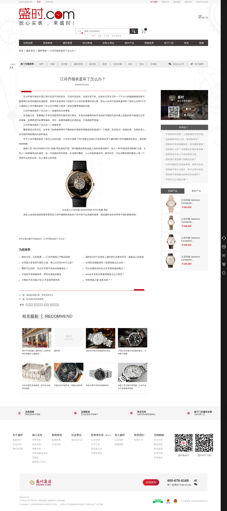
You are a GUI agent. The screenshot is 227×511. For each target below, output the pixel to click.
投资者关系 (102, 435)
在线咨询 (151, 482)
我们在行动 (76, 440)
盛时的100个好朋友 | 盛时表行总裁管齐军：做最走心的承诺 (114, 257)
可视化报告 (96, 453)
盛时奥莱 (67, 43)
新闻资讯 (57, 435)
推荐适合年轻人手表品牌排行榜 (181, 154)
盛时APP (188, 2)
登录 (39, 2)
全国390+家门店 (203, 17)
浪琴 (93, 36)
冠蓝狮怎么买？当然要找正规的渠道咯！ (185, 149)
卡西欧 (153, 64)
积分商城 (87, 43)
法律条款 (158, 457)
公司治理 (95, 440)
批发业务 (36, 444)
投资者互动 (96, 448)
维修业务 (36, 448)
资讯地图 (61, 501)
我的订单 (165, 2)
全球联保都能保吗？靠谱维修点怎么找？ (105, 262)
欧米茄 (92, 64)
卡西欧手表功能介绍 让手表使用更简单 (41, 280)
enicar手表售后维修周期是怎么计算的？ (105, 274)
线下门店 (169, 43)
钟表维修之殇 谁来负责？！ (99, 280)
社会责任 (76, 435)
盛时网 (29, 305)
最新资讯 (52, 501)
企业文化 (17, 444)
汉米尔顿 (117, 64)
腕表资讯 (30, 50)
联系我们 (139, 435)
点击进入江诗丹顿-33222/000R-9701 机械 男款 (85, 210)
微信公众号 (176, 64)
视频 (201, 43)
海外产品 (129, 43)
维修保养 (149, 43)
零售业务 (36, 440)
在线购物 (159, 435)
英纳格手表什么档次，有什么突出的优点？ (184, 170)
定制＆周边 (108, 43)
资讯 (186, 43)
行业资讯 (56, 444)
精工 (130, 64)
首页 (21, 50)
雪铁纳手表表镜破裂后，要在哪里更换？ (185, 144)
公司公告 (95, 444)
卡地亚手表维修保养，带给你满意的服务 (41, 274)
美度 (104, 64)
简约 (46, 305)
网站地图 (43, 501)
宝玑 (141, 64)
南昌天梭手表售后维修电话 (97, 385)
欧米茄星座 (116, 36)
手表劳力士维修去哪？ (177, 179)
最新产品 (196, 191)
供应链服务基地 (40, 453)
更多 (11, 67)
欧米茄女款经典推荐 (35, 299)
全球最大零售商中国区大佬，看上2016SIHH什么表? (47, 262)
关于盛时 (154, 2)
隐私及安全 (24, 497)
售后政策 (158, 448)
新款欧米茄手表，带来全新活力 (39, 295)
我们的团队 (18, 448)
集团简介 (17, 440)
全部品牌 (28, 43)
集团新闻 (56, 440)
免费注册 (49, 2)
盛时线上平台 (38, 462)
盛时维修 (42, 50)
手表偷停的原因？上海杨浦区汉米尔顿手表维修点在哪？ (185, 135)
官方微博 (196, 64)
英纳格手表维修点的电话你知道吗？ (183, 174)
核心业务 (37, 435)
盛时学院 (78, 64)
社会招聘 (119, 440)
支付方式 (158, 440)
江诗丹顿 (54, 305)
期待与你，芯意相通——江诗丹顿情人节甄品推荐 (46, 257)
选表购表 (47, 43)
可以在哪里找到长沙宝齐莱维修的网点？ (105, 268)
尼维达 (35, 457)
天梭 (99, 36)
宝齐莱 (106, 36)
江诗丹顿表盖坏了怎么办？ (55, 239)
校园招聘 (119, 444)
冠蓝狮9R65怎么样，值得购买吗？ (182, 139)
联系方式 (138, 440)
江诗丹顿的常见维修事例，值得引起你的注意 (185, 165)
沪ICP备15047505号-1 (29, 501)
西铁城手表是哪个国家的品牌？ (181, 159)
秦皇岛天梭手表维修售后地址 (98, 351)
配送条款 (158, 444)
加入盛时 (120, 435)
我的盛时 (177, 2)
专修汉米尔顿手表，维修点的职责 (68, 385)
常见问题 (158, 453)
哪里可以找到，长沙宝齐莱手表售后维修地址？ (45, 268)
